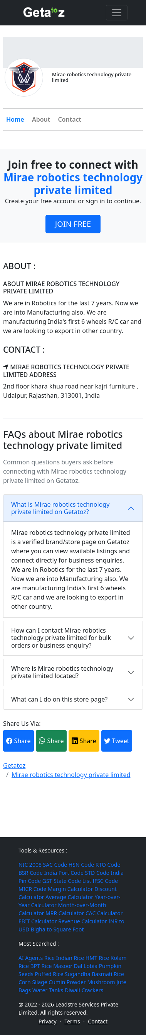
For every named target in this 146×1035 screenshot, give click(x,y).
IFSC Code (105, 880)
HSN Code (81, 864)
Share (18, 741)
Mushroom (101, 982)
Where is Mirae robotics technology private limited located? (62, 672)
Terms (72, 1021)
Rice (49, 957)
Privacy (48, 1021)
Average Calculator (69, 897)
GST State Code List (66, 880)
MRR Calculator (64, 913)
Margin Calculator (70, 889)
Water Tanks (47, 990)
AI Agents (30, 957)
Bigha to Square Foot (57, 929)
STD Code (97, 872)
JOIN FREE (73, 224)
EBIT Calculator (37, 921)
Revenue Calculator (82, 921)
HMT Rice (97, 957)
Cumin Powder (67, 982)
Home (15, 119)
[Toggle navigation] (117, 12)
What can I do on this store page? (59, 699)
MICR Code (32, 889)
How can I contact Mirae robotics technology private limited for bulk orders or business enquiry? (61, 637)
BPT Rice (41, 966)
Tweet (116, 741)
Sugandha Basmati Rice (94, 974)
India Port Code (64, 872)
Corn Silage (32, 982)
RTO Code (108, 864)
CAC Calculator (104, 913)
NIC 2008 (30, 864)
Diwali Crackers (84, 990)
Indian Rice (70, 957)
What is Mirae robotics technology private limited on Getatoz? (60, 508)
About (41, 119)
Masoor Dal (67, 966)
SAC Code (55, 864)
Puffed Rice (49, 974)
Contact (69, 119)
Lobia (90, 966)
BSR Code (30, 872)
